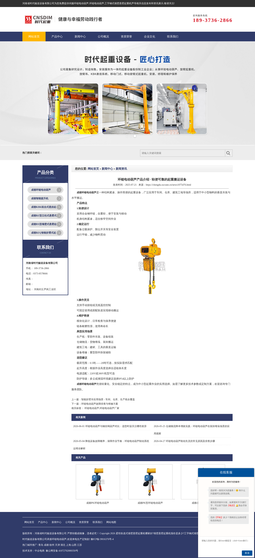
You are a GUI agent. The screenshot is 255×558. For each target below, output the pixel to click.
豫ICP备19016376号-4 (102, 539)
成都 (46, 545)
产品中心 (43, 522)
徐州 (51, 545)
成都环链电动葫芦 (41, 190)
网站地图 (111, 522)
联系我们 (97, 522)
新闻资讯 (121, 168)
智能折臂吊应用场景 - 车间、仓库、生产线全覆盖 (108, 399)
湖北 (62, 545)
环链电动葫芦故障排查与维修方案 (99, 404)
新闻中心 (107, 168)
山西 (73, 545)
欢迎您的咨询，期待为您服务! (226, 482)
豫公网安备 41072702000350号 (62, 550)
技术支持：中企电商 (33, 550)
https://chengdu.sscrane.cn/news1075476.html (168, 184)
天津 (57, 545)
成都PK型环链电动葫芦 (150, 503)
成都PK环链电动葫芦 (97, 503)
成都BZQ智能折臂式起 (43, 232)
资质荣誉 (84, 522)
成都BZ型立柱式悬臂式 (44, 215)
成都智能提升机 (39, 198)
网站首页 (93, 168)
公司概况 (70, 522)
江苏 (79, 545)
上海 (68, 545)
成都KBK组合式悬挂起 (43, 207)
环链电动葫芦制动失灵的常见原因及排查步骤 (184, 441)
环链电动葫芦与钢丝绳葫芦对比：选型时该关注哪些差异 (110, 426)
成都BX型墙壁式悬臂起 (44, 224)
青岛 (40, 545)
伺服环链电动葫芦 (79, 3)
